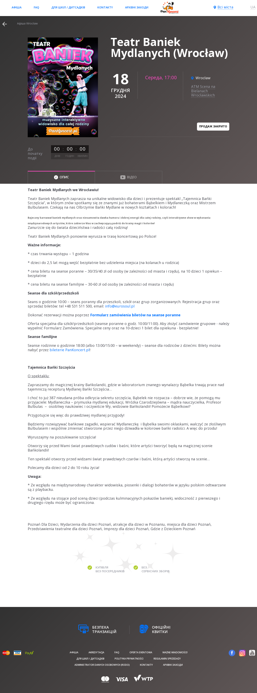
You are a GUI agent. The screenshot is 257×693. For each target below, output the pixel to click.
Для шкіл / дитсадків (68, 7)
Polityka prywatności (129, 658)
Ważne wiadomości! (175, 652)
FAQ (36, 7)
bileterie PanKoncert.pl (70, 349)
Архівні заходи (136, 7)
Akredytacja (96, 652)
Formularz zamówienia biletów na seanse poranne (135, 315)
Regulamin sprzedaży (167, 658)
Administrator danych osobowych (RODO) (102, 665)
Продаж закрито (213, 126)
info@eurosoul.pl (120, 306)
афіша (16, 7)
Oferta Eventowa (141, 652)
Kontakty (105, 7)
